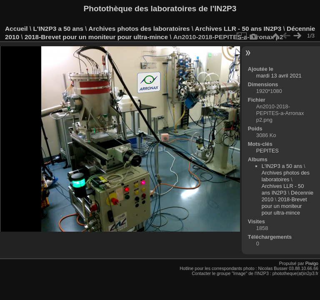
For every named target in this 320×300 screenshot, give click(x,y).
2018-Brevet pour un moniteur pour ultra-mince (96, 36)
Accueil (16, 28)
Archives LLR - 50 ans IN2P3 (238, 28)
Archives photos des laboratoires (139, 28)
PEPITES (267, 151)
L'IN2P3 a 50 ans (58, 28)
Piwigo (311, 263)
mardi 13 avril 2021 (279, 75)
